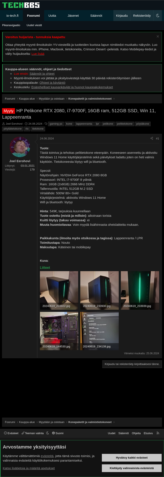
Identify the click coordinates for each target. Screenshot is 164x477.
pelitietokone (125, 123)
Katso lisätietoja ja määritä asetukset (29, 468)
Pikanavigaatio (11, 25)
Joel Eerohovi (14, 123)
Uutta (52, 15)
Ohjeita (136, 433)
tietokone (38, 128)
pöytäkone (142, 123)
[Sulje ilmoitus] (157, 37)
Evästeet (11, 433)
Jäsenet (73, 15)
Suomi (57, 433)
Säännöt (96, 15)
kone (69, 123)
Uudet (111, 433)
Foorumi (33, 15)
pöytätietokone (13, 128)
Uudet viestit (34, 25)
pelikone (108, 123)
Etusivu (148, 433)
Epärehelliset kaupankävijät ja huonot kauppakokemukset (72, 87)
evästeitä (47, 456)
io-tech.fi (12, 15)
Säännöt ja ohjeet (41, 73)
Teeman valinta (33, 433)
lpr (97, 123)
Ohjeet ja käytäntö (52, 82)
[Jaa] (152, 138)
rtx (26, 128)
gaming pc (56, 123)
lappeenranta (84, 123)
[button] (60, 15)
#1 (157, 138)
